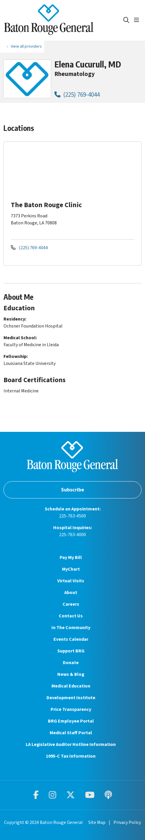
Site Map (97, 822)
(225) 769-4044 (77, 94)
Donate (71, 662)
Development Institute (70, 697)
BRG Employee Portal (71, 721)
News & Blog (70, 674)
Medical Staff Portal (71, 733)
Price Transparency (71, 709)
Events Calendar (70, 639)
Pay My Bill (71, 557)
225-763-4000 (72, 534)
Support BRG (70, 651)
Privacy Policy (127, 822)
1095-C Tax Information (71, 756)
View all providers (26, 46)
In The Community (70, 627)
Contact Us (71, 616)
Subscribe (72, 489)
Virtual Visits (70, 581)
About (70, 592)
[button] (137, 20)
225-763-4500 (72, 516)
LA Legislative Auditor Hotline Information (71, 744)
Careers (71, 604)
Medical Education (70, 686)
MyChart (71, 569)
